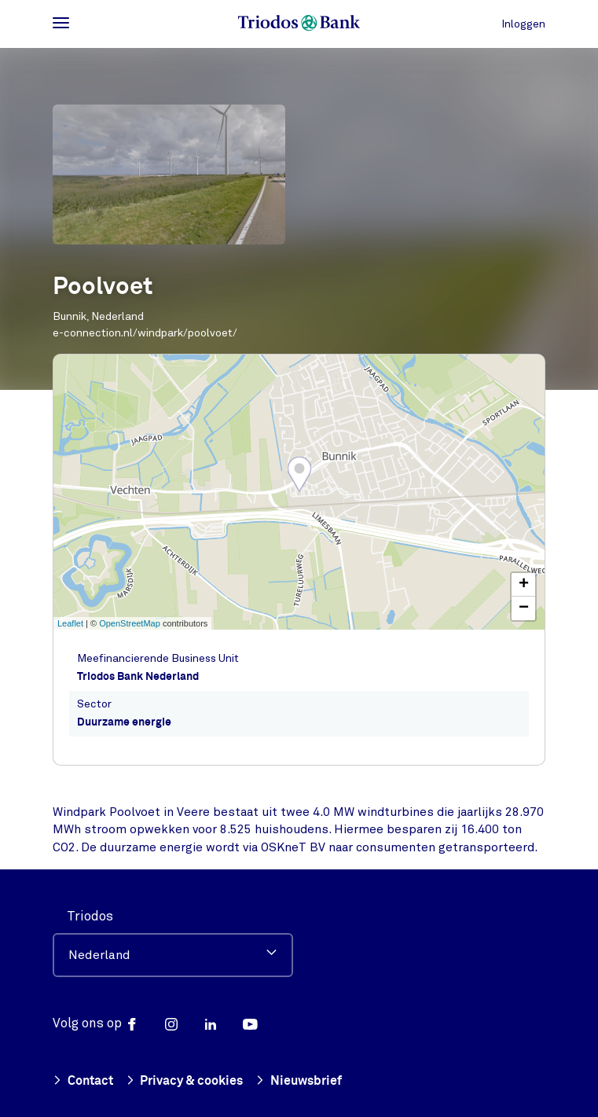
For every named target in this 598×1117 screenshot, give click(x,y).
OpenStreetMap (129, 623)
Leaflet (70, 623)
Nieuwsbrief (298, 1082)
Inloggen (523, 24)
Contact (83, 1082)
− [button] (524, 608)
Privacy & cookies (185, 1082)
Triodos (90, 916)
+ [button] (524, 585)
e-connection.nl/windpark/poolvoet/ (145, 333)
